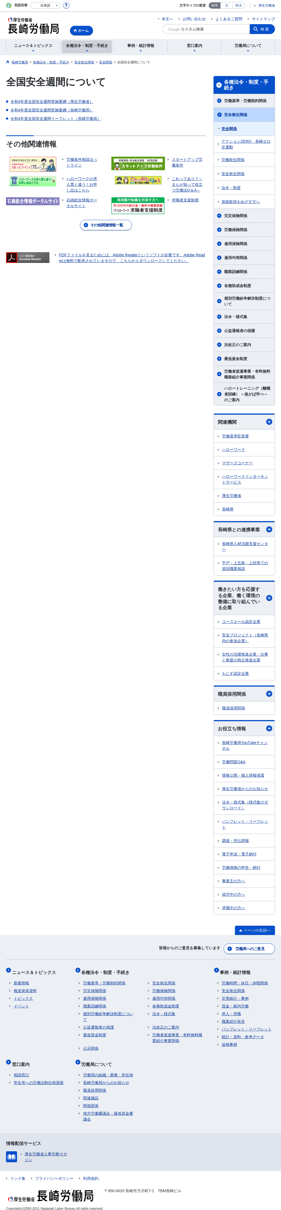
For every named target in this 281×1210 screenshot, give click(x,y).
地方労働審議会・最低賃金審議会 (108, 1110)
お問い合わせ (194, 19)
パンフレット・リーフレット (245, 827)
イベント (21, 1004)
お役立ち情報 (245, 731)
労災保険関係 (235, 216)
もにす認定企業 (235, 675)
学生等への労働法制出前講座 (39, 1077)
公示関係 (91, 1046)
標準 (214, 5)
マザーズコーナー (237, 463)
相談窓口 (21, 1069)
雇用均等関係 (235, 258)
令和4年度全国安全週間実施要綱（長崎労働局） (51, 110)
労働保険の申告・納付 (241, 870)
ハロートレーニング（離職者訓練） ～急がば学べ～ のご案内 (247, 394)
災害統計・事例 (235, 996)
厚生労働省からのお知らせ (245, 791)
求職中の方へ (233, 910)
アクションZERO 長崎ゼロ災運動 (246, 144)
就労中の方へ (233, 897)
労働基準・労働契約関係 (245, 101)
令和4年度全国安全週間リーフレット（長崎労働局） (55, 118)
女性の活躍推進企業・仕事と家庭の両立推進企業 (245, 659)
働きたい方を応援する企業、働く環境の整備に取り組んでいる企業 (245, 600)
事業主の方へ (233, 883)
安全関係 (229, 129)
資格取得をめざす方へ (240, 202)
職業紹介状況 (233, 1019)
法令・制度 (231, 188)
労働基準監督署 (235, 436)
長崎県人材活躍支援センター (245, 547)
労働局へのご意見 (250, 950)
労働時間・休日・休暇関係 (245, 981)
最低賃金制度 (235, 358)
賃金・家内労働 (235, 1004)
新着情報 (21, 981)
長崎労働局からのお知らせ (106, 1077)
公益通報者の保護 (239, 331)
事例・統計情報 (237, 971)
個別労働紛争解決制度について (247, 301)
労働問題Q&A (234, 764)
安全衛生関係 (235, 115)
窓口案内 (22, 1060)
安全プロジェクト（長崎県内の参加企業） (245, 640)
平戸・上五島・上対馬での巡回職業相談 (245, 567)
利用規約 (91, 1172)
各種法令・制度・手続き (246, 85)
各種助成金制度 (237, 285)
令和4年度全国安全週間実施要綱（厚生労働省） (51, 101)
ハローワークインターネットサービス (245, 480)
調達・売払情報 (235, 843)
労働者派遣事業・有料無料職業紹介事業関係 (247, 374)
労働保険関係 (235, 230)
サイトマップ (263, 19)
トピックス (23, 996)
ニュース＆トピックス (36, 971)
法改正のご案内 (237, 344)
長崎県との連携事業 (245, 530)
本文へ (167, 19)
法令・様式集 (235, 317)
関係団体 (91, 1100)
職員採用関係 (245, 696)
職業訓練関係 (235, 271)
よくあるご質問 (228, 19)
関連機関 (245, 422)
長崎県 (228, 509)
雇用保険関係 (235, 244)
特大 (238, 5)
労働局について (98, 1060)
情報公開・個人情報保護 (243, 778)
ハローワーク (233, 450)
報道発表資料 (25, 988)
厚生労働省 (266, 5)
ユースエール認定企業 (241, 623)
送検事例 (229, 1042)
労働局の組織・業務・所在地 (108, 1069)
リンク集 (18, 1172)
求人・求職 (231, 1011)
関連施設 (91, 1092)
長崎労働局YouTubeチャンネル (245, 748)
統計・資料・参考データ (243, 1034)
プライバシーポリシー (54, 1172)
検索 (265, 29)
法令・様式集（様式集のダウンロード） (245, 808)
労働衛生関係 (233, 160)
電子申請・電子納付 (239, 857)
